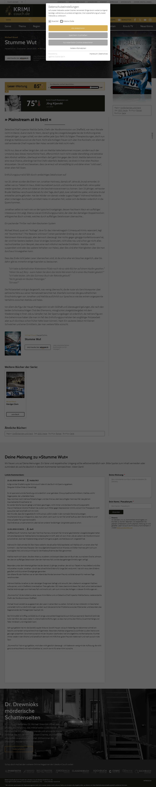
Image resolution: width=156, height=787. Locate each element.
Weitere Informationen (78, 48)
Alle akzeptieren (78, 28)
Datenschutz (103, 54)
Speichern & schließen (78, 35)
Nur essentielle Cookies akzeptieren (78, 42)
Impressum (94, 54)
